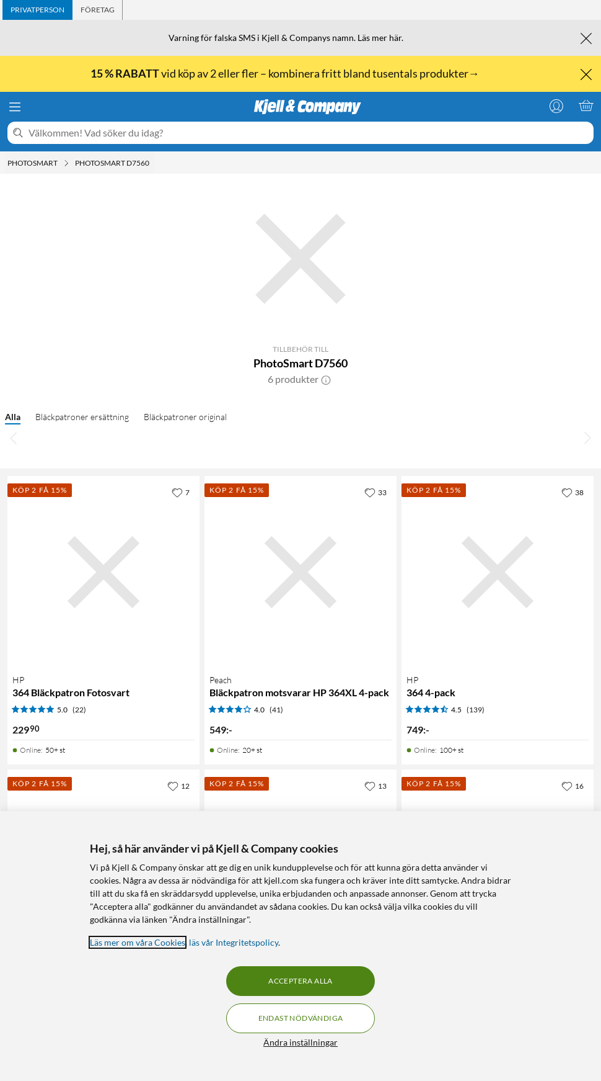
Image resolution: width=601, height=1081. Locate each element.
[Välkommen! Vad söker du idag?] (309, 132)
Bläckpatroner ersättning (82, 416)
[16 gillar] (572, 785)
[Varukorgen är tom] (586, 105)
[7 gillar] (181, 492)
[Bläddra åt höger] (587, 437)
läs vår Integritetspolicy (233, 942)
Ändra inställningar (300, 1042)
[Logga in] (556, 105)
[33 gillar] (375, 492)
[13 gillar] (375, 785)
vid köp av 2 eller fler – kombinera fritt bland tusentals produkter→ (285, 73)
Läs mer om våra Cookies (137, 942)
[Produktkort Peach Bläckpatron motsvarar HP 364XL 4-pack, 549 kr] (300, 572)
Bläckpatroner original (185, 416)
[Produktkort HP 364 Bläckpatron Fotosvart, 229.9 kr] (103, 572)
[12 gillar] (178, 785)
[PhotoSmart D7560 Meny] (153, 163)
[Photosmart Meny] (66, 163)
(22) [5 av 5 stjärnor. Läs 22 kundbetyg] (79, 709)
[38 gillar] (572, 492)
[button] (325, 379)
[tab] (37, 10)
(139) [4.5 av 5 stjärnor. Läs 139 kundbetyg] (476, 709)
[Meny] (15, 107)
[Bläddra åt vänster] (13, 437)
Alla (12, 416)
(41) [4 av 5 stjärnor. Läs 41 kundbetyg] (276, 709)
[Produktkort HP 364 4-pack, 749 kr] (497, 572)
